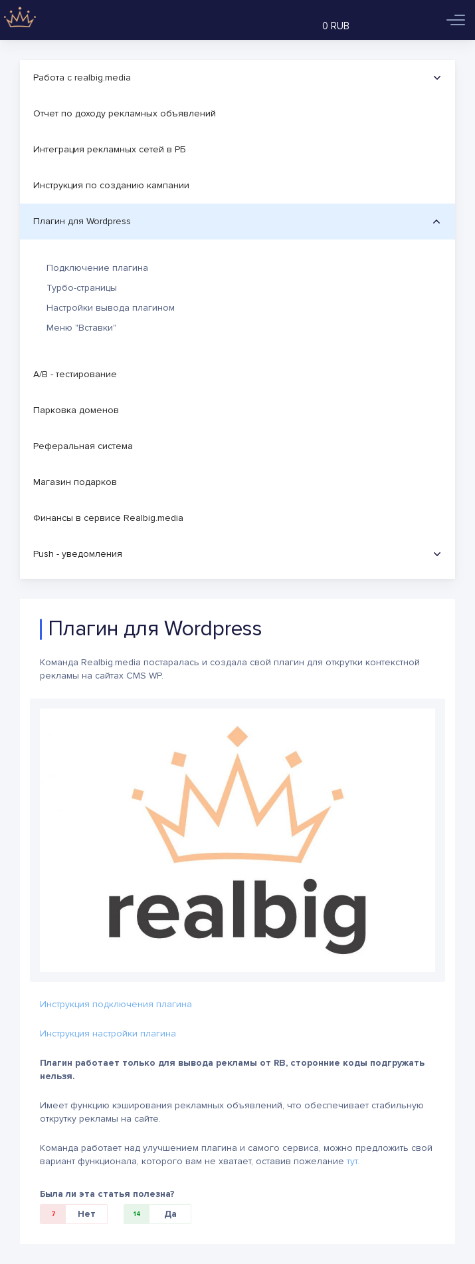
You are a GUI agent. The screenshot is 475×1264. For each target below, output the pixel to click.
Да (150, 1214)
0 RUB (335, 26)
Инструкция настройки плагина (108, 1033)
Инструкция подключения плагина (116, 1004)
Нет (68, 1214)
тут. (353, 1161)
